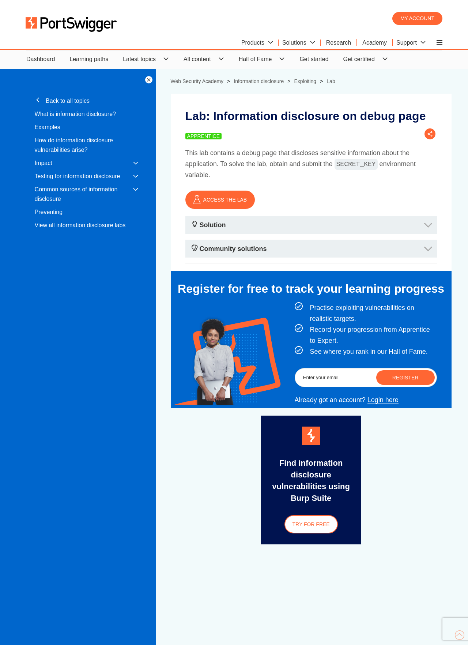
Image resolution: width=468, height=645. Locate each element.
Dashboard (40, 59)
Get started (313, 59)
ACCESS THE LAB (220, 200)
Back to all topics (62, 100)
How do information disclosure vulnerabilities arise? (74, 145)
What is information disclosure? (75, 114)
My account (417, 18)
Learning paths (88, 59)
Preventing (49, 212)
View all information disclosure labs (80, 225)
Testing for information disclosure (77, 176)
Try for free (311, 524)
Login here (383, 400)
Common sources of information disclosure (76, 194)
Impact (43, 163)
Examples (47, 127)
